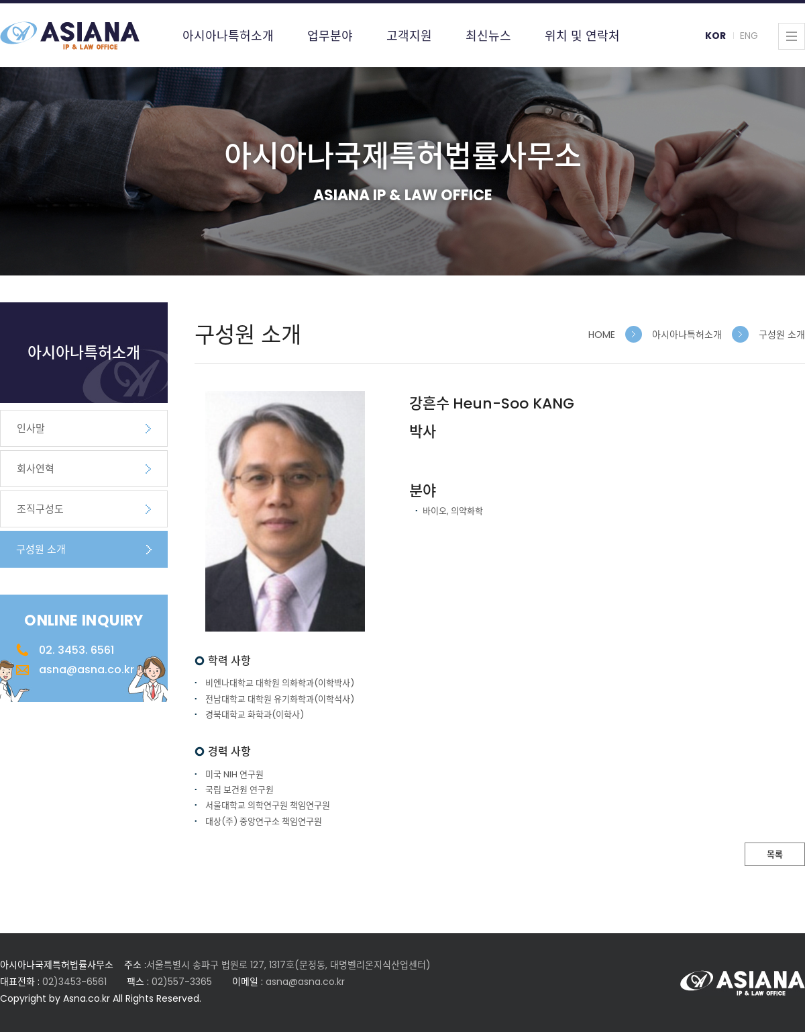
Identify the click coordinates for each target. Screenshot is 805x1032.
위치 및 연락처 (582, 36)
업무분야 (330, 36)
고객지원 (409, 36)
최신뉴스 (488, 36)
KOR (715, 35)
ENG (749, 35)
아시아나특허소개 (228, 36)
